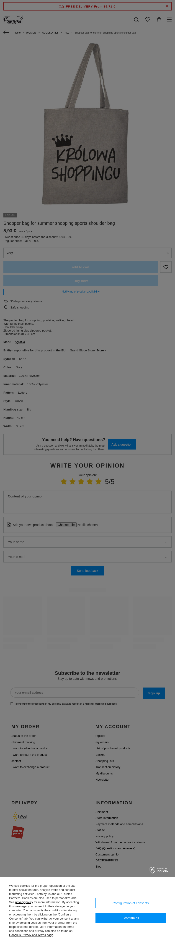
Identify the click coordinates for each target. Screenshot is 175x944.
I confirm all (131, 918)
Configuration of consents (131, 903)
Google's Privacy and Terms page (31, 935)
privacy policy (24, 902)
